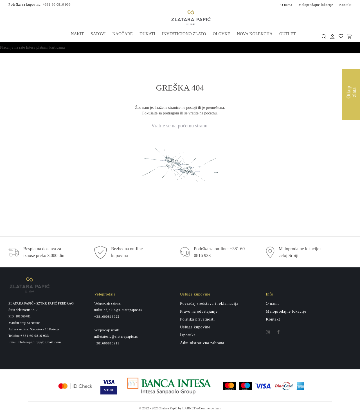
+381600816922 (107, 316)
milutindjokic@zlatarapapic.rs (118, 310)
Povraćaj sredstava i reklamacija (209, 303)
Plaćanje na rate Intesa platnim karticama (32, 47)
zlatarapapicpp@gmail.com (39, 342)
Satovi (98, 33)
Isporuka (188, 335)
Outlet (287, 33)
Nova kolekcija (255, 33)
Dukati (147, 33)
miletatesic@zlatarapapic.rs (116, 336)
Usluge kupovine (195, 327)
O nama (286, 5)
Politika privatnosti (197, 319)
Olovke (221, 33)
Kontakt (345, 5)
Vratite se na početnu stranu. (180, 125)
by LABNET (186, 408)
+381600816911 (106, 343)
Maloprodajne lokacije (315, 5)
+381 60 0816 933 (57, 4)
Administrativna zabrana (202, 343)
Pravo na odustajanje (198, 311)
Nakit (77, 33)
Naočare (122, 33)
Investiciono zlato (184, 33)
